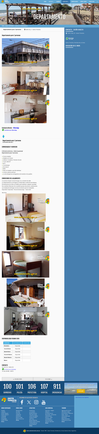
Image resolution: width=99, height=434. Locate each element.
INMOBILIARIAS (74, 1)
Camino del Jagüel (33, 416)
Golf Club (31, 419)
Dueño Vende (4, 420)
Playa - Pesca (65, 414)
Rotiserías (18, 416)
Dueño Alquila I (4, 413)
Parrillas (18, 412)
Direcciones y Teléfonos (67, 413)
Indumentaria (48, 416)
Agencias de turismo (66, 410)
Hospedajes (4, 419)
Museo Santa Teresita (34, 421)
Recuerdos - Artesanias (50, 414)
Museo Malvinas (33, 420)
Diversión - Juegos (49, 410)
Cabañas (3, 412)
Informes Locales (66, 412)
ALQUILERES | (18, 26)
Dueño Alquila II (5, 414)
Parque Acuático (33, 417)
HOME (45, 1)
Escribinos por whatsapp (10, 369)
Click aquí (80, 391)
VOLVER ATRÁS (17, 379)
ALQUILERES (66, 1)
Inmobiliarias (48, 419)
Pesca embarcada (66, 416)
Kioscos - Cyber (49, 417)
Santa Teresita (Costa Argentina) (82, 397)
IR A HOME (48, 379)
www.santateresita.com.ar (33, 430)
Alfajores (47, 412)
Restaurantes (19, 410)
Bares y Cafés (19, 417)
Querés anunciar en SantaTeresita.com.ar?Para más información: (81, 386)
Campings (3, 416)
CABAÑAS (58, 1)
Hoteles (3, 410)
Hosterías (3, 417)
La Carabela (32, 412)
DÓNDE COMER (83, 1)
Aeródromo (32, 410)
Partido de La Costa (66, 420)
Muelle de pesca (33, 413)
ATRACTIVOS (91, 1)
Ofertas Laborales (49, 421)
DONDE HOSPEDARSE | (10, 26)
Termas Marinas (33, 423)
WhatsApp (16, 128)
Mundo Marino (32, 424)
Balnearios (64, 417)
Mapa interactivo (66, 419)
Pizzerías (18, 413)
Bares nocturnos (20, 419)
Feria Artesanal (48, 420)
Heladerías (18, 414)
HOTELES (51, 1)
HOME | (3, 26)
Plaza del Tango (33, 414)
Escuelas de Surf (49, 413)
